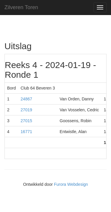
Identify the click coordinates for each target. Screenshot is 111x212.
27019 (26, 109)
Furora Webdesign (71, 184)
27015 (26, 120)
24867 (26, 99)
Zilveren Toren (21, 7)
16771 (26, 131)
